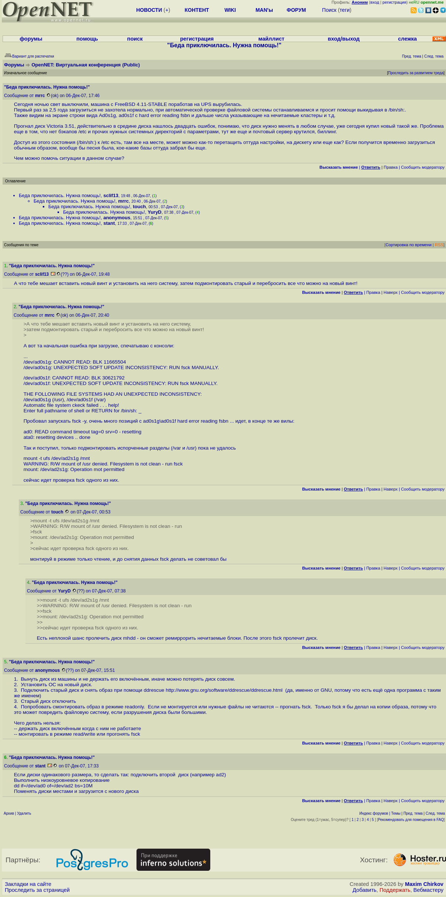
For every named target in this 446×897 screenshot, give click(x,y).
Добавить (365, 890)
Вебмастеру (428, 890)
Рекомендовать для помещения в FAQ (411, 820)
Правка (391, 167)
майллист (271, 39)
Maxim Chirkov (424, 884)
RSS (439, 245)
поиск (135, 39)
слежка (407, 39)
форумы (31, 39)
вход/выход (344, 39)
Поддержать (395, 890)
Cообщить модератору (423, 167)
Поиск (329, 10)
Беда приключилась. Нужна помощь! (60, 195)
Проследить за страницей (37, 890)
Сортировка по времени (409, 245)
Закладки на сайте (28, 884)
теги (345, 10)
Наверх (391, 292)
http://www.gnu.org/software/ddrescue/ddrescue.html (225, 690)
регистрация (395, 2)
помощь (87, 39)
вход (374, 2)
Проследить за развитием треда (415, 73)
